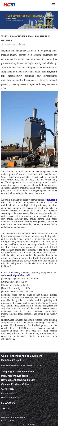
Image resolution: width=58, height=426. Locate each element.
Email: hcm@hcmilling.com (10, 397)
